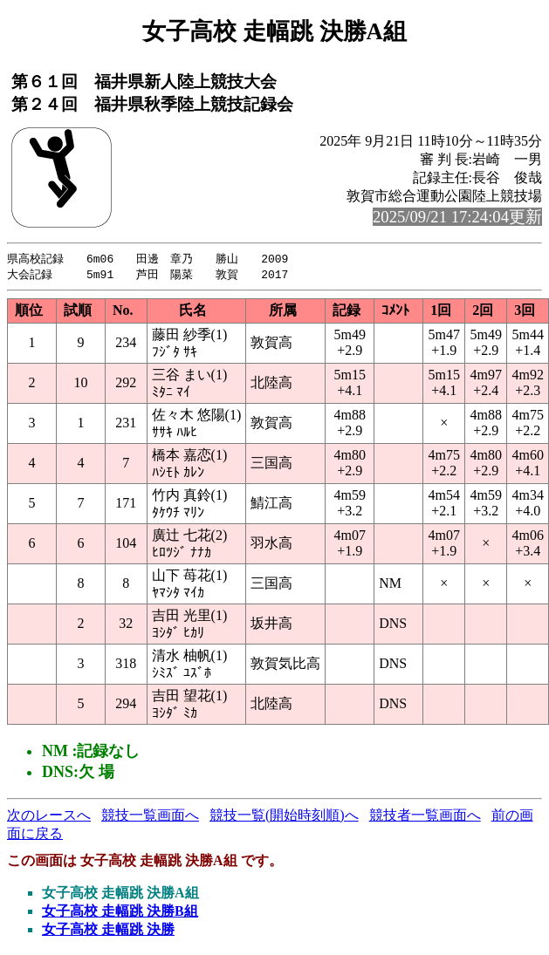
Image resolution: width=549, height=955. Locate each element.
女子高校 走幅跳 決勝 (108, 931)
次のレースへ (49, 816)
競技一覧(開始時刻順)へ (284, 816)
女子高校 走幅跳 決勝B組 (120, 912)
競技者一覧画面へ (425, 816)
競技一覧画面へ (150, 816)
